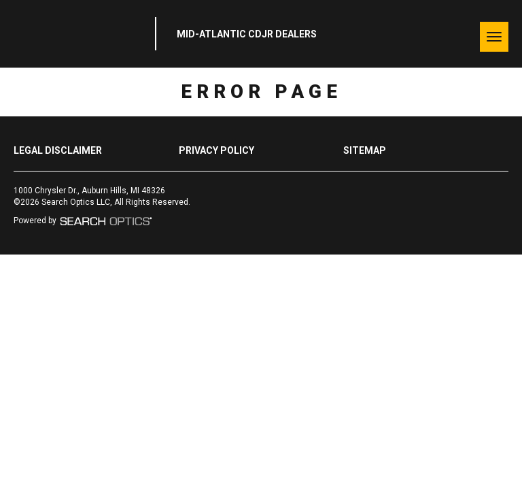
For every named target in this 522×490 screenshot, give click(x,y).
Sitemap (364, 150)
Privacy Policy (216, 150)
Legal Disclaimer (58, 150)
